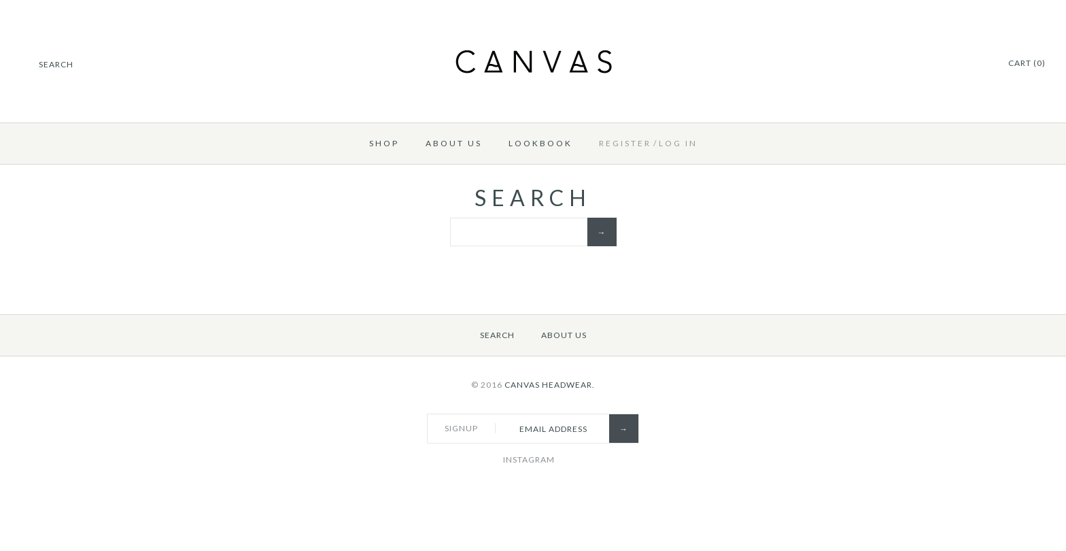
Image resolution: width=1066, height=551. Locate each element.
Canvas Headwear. (549, 385)
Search (497, 335)
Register (625, 143)
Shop (384, 143)
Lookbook (540, 143)
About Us (454, 143)
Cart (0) (1027, 63)
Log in (678, 143)
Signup (461, 428)
